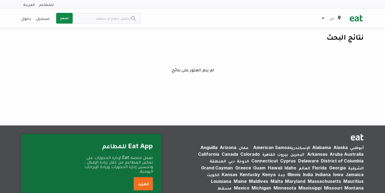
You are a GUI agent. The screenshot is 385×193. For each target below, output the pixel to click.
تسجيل (42, 18)
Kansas (229, 174)
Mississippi (310, 188)
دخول (26, 18)
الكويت (213, 174)
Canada (230, 154)
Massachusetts (324, 181)
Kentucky (250, 174)
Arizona (228, 147)
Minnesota (285, 188)
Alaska (340, 147)
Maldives (258, 181)
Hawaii (275, 167)
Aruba (336, 154)
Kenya (269, 174)
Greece (243, 167)
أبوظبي (357, 147)
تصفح (64, 18)
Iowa (338, 174)
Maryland (295, 181)
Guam (259, 167)
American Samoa (271, 147)
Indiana (323, 174)
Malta (277, 181)
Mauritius (353, 181)
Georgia (337, 167)
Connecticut (264, 161)
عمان (244, 147)
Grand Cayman (217, 167)
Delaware (308, 161)
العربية (29, 4)
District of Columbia (342, 161)
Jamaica (354, 174)
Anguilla (209, 147)
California (208, 154)
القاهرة (268, 154)
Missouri (333, 188)
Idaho (290, 167)
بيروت (282, 154)
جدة (281, 174)
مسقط (224, 188)
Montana (354, 188)
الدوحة (243, 161)
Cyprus (288, 161)
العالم (304, 167)
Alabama (321, 147)
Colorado (250, 154)
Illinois (294, 174)
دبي (231, 161)
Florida (319, 167)
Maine (240, 181)
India (308, 174)
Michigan (261, 188)
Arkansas (317, 154)
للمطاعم (46, 4)
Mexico (241, 188)
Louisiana (221, 181)
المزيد (143, 183)
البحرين (297, 154)
